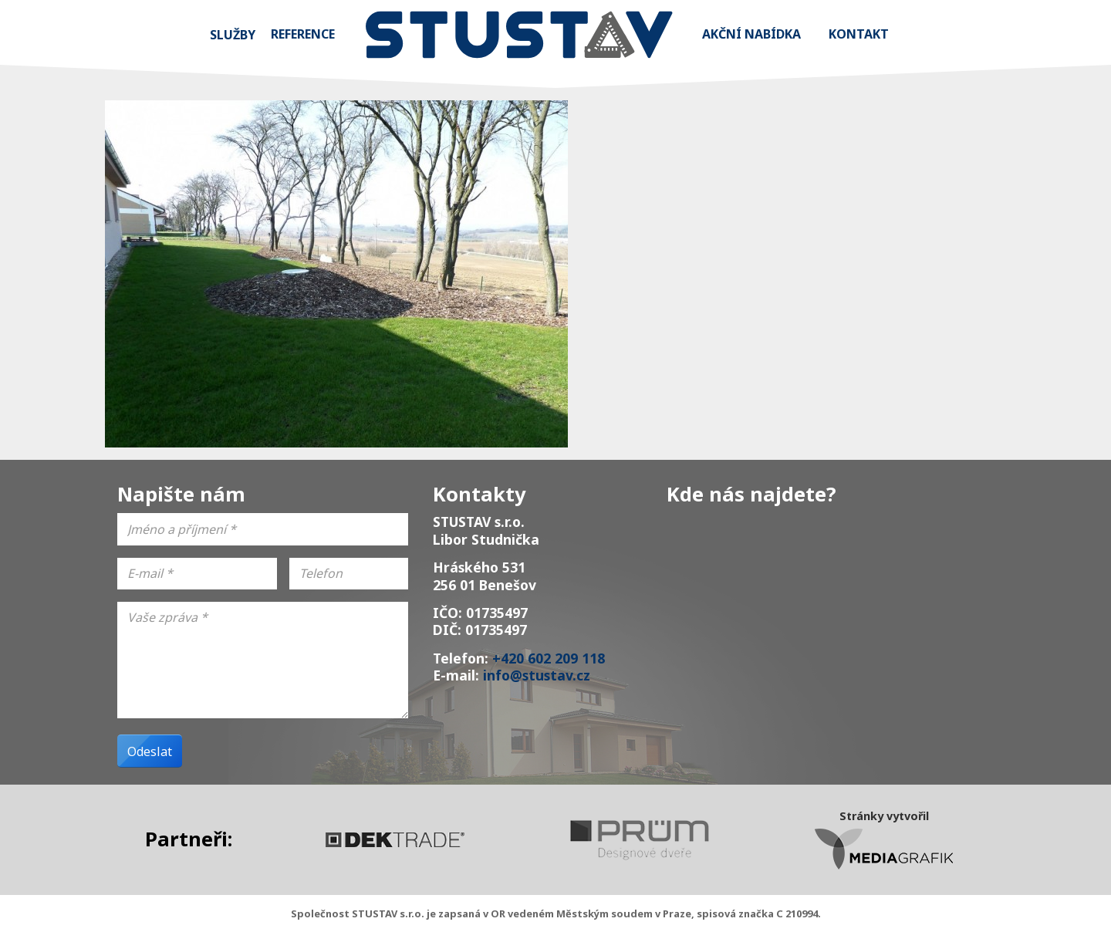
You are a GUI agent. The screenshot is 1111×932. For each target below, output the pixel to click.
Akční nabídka (751, 33)
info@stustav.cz (536, 675)
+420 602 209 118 (548, 658)
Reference (303, 33)
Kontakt (859, 33)
